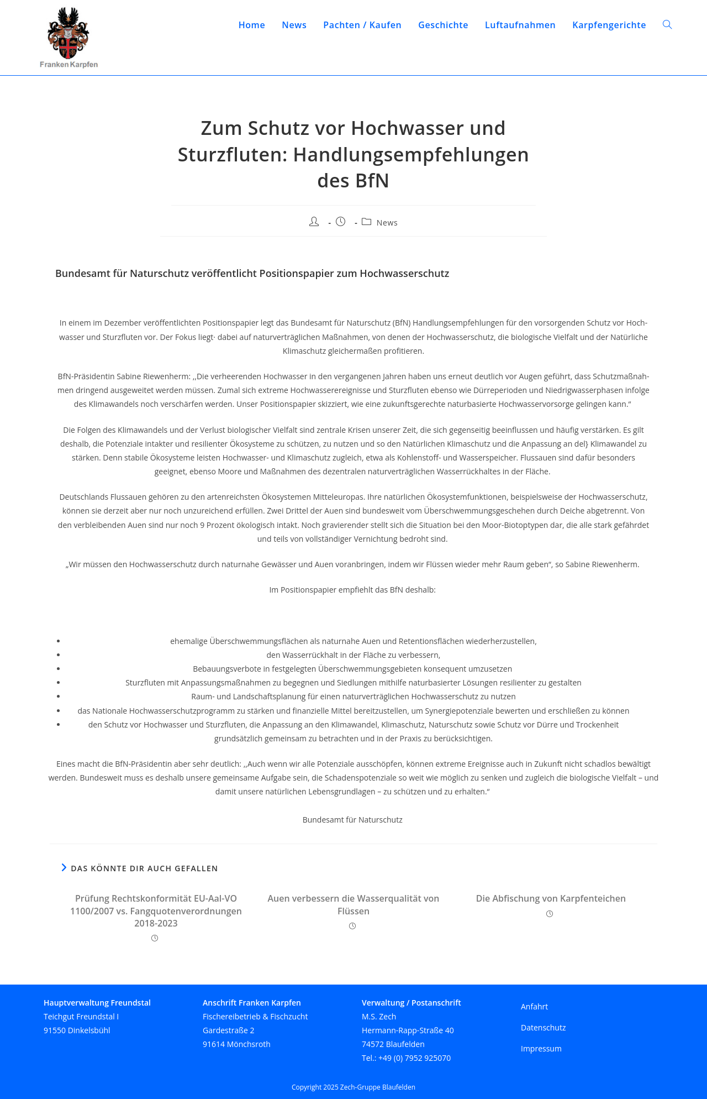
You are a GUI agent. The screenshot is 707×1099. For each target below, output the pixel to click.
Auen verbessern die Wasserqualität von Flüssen (354, 904)
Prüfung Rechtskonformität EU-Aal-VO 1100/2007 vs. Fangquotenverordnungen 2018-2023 (156, 910)
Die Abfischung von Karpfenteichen (551, 898)
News (387, 222)
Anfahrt (534, 1006)
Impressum (541, 1048)
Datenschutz (543, 1027)
